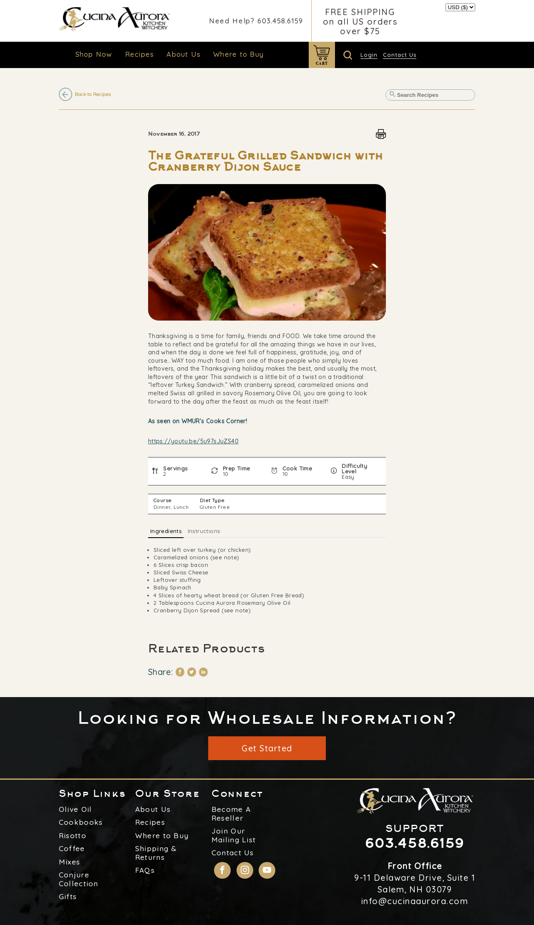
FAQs (145, 870)
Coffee (72, 848)
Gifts (68, 896)
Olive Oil (75, 809)
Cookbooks (81, 822)
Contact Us (399, 54)
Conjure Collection (78, 879)
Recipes (139, 54)
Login (369, 54)
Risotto (72, 835)
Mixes (70, 862)
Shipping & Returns (156, 853)
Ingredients (165, 531)
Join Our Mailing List (234, 835)
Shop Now (94, 54)
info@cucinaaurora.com (414, 901)
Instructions (204, 531)
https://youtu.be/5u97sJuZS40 (193, 441)
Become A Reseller (231, 813)
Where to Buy (238, 54)
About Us (183, 54)
